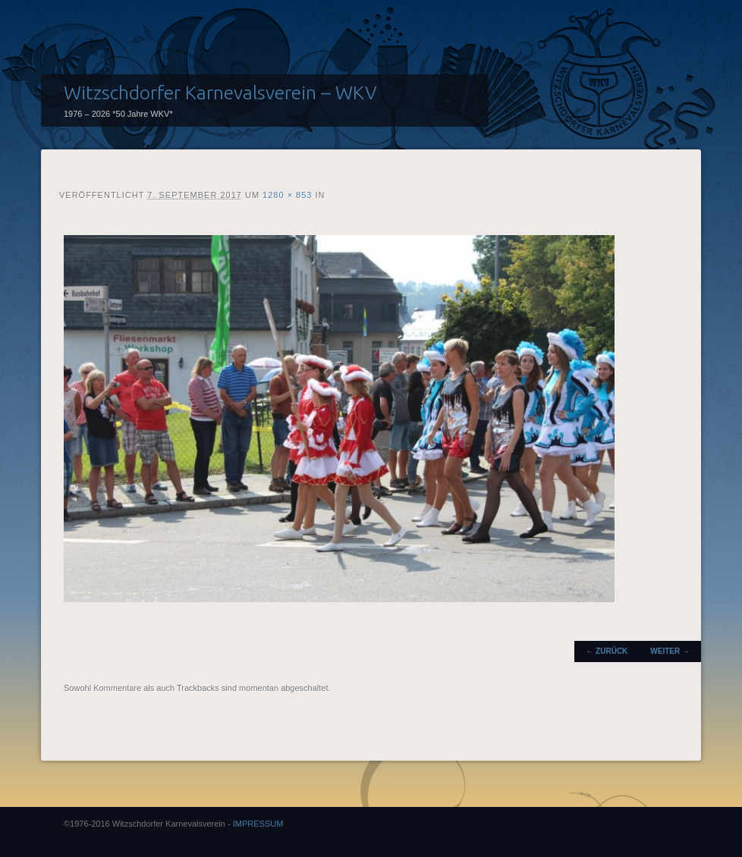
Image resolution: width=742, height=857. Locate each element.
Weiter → (670, 651)
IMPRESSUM (258, 823)
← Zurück (606, 651)
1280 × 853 (287, 194)
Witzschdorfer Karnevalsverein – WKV (220, 92)
